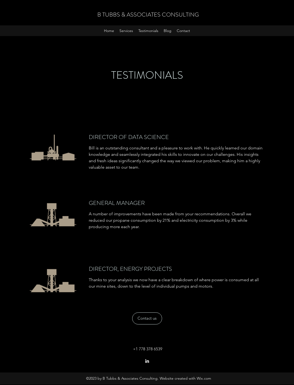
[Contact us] (147, 318)
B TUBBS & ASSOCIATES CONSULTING (148, 14)
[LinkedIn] (147, 361)
